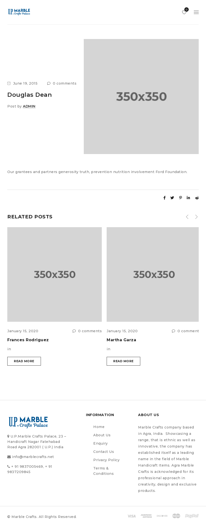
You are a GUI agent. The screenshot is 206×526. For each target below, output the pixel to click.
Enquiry (100, 443)
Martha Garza (121, 340)
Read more (24, 361)
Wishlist (185, 9)
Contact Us (103, 451)
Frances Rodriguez (28, 340)
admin (29, 106)
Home (98, 427)
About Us (102, 435)
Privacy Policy (106, 460)
